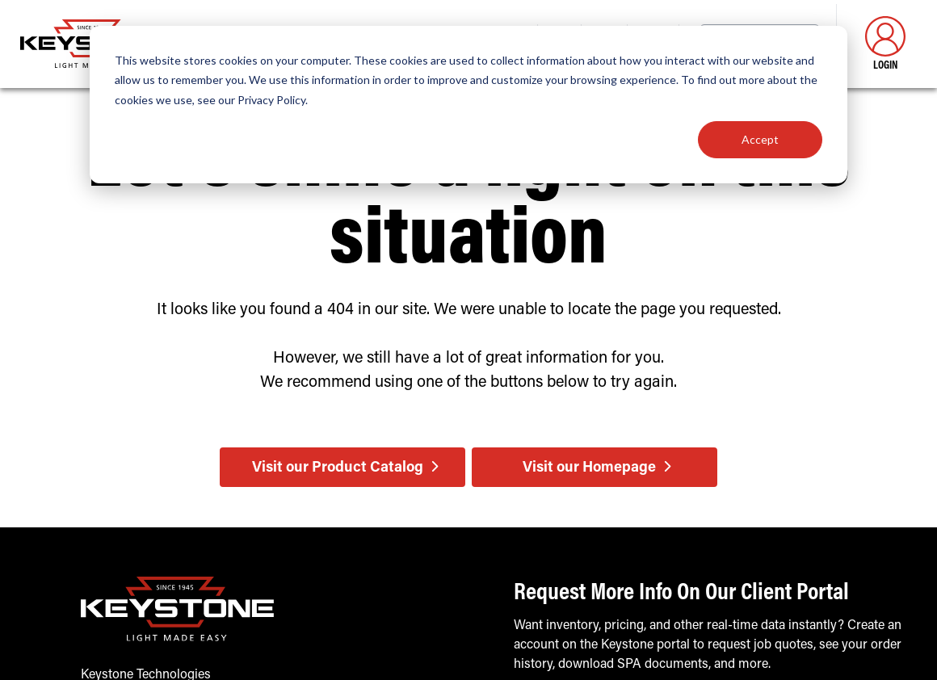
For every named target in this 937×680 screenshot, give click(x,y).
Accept (760, 139)
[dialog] (468, 104)
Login (885, 44)
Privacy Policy (271, 100)
